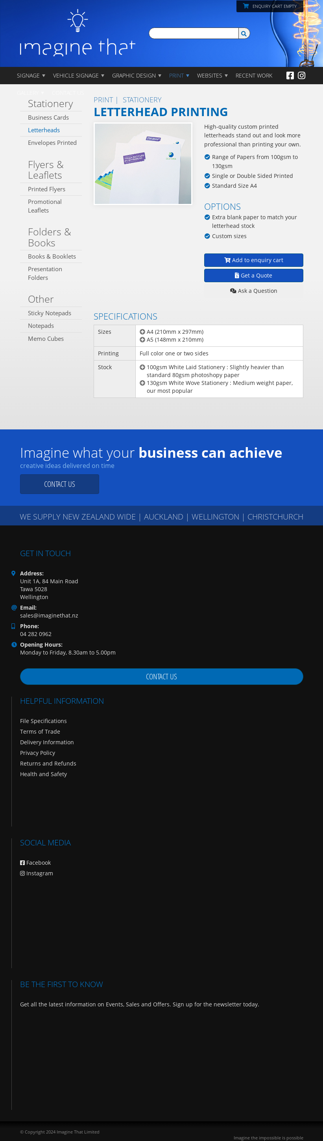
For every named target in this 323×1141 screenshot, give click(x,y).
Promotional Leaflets (45, 206)
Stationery (50, 103)
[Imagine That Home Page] (78, 27)
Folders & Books (49, 237)
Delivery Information (47, 742)
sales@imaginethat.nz (49, 615)
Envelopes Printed (52, 142)
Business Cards (48, 117)
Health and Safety (43, 774)
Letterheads (44, 130)
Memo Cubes (46, 338)
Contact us (59, 484)
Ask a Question (253, 290)
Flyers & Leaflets (46, 169)
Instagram (36, 873)
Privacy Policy (37, 752)
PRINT (176, 75)
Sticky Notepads (49, 313)
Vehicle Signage (76, 75)
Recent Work (254, 75)
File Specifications (43, 721)
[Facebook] (290, 75)
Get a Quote (253, 275)
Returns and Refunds (48, 763)
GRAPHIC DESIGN (134, 75)
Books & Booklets (52, 256)
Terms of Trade (40, 731)
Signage (28, 75)
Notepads (41, 325)
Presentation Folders (45, 273)
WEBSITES (209, 75)
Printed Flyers (46, 189)
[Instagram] (301, 75)
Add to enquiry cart (253, 260)
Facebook (35, 862)
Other (41, 298)
